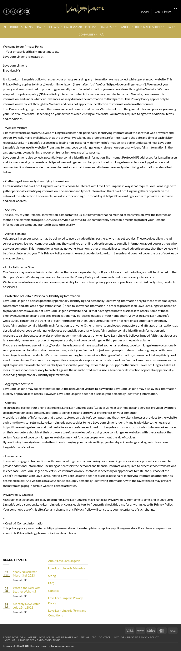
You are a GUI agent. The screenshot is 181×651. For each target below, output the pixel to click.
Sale (172, 27)
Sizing (52, 576)
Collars (55, 27)
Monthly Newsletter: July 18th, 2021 (27, 605)
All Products (13, 27)
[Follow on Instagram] (13, 11)
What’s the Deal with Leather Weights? (27, 589)
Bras (40, 27)
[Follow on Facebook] (6, 11)
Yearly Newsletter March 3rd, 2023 (25, 573)
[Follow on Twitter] (20, 11)
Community (88, 34)
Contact (53, 590)
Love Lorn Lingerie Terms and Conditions (67, 613)
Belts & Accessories (150, 27)
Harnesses (108, 27)
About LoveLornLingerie (64, 560)
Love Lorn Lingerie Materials (67, 568)
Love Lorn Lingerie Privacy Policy (65, 600)
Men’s (29, 27)
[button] (145, 11)
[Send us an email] (27, 11)
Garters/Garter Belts (80, 27)
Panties (126, 27)
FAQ (51, 583)
